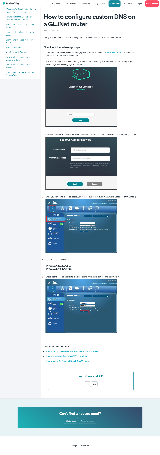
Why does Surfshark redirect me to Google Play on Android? (21, 10)
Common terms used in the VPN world (20, 41)
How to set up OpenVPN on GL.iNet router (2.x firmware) (71, 351)
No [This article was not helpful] (94, 384)
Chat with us (71, 421)
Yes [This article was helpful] (87, 384)
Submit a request (87, 421)
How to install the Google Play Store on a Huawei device (19, 18)
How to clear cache (14, 47)
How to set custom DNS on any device (20, 26)
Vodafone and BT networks (17, 52)
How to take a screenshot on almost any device (18, 58)
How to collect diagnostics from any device (20, 33)
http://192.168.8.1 (114, 52)
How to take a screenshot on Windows (18, 66)
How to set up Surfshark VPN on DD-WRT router (67, 361)
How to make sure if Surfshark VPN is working (66, 356)
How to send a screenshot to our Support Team (20, 74)
